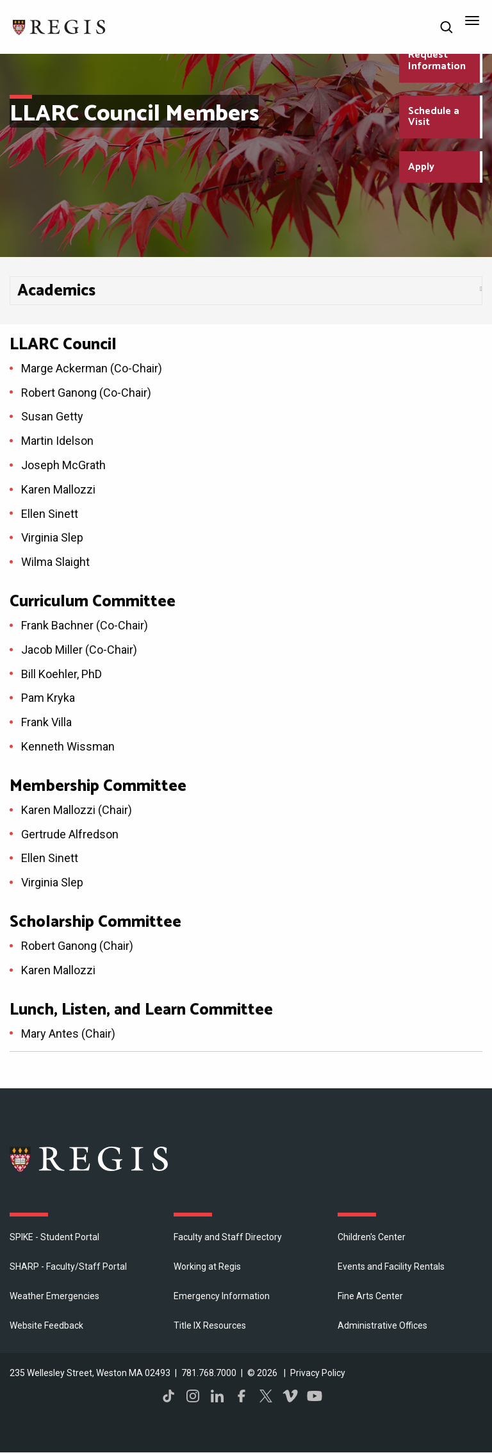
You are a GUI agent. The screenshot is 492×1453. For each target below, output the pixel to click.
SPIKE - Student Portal (54, 1237)
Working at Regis (207, 1266)
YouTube (314, 1396)
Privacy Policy (317, 1372)
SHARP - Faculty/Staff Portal (68, 1266)
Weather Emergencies (54, 1296)
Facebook (241, 1396)
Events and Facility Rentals (391, 1266)
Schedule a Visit (433, 117)
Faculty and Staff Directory (228, 1237)
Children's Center (372, 1237)
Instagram (193, 1396)
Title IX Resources (210, 1325)
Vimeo (290, 1396)
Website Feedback (46, 1325)
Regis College (90, 1159)
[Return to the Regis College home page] (59, 26)
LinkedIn (217, 1396)
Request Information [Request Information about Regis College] (437, 60)
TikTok (168, 1396)
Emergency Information (222, 1296)
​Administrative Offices (382, 1325)
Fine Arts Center (370, 1296)
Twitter (266, 1396)
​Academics (56, 291)
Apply (421, 167)
